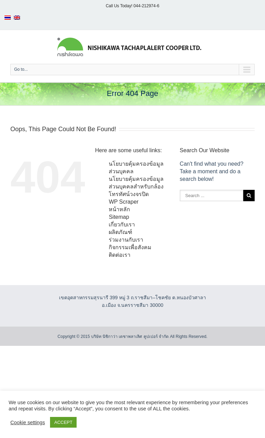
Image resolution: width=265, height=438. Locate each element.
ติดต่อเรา (119, 255)
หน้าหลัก (119, 209)
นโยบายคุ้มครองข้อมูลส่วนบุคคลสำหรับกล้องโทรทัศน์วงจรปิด (136, 186)
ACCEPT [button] (63, 422)
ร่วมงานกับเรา (126, 240)
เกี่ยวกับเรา (122, 224)
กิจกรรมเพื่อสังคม (130, 247)
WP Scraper (123, 202)
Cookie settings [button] (27, 422)
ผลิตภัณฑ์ (120, 232)
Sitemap (119, 217)
